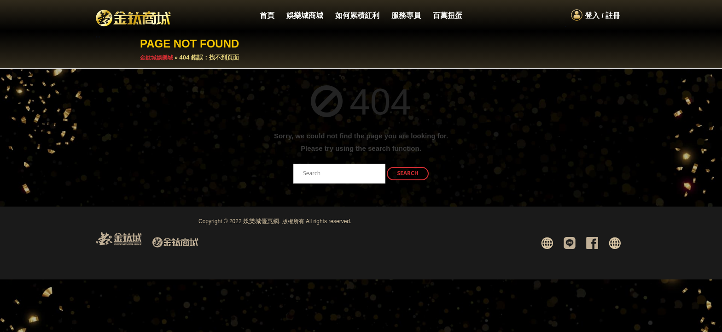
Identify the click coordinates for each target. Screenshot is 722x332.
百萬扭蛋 (447, 15)
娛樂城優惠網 (261, 221)
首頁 (267, 15)
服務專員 (406, 15)
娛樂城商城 (304, 15)
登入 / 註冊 (602, 15)
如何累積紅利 (357, 15)
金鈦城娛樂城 (156, 57)
